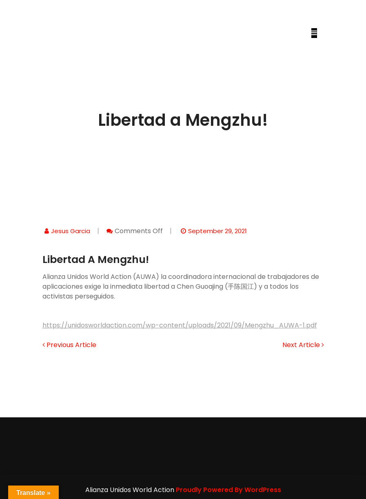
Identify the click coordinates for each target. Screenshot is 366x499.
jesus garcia (70, 231)
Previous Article (69, 345)
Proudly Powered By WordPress (228, 490)
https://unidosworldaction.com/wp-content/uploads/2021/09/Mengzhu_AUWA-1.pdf (179, 325)
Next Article (303, 345)
